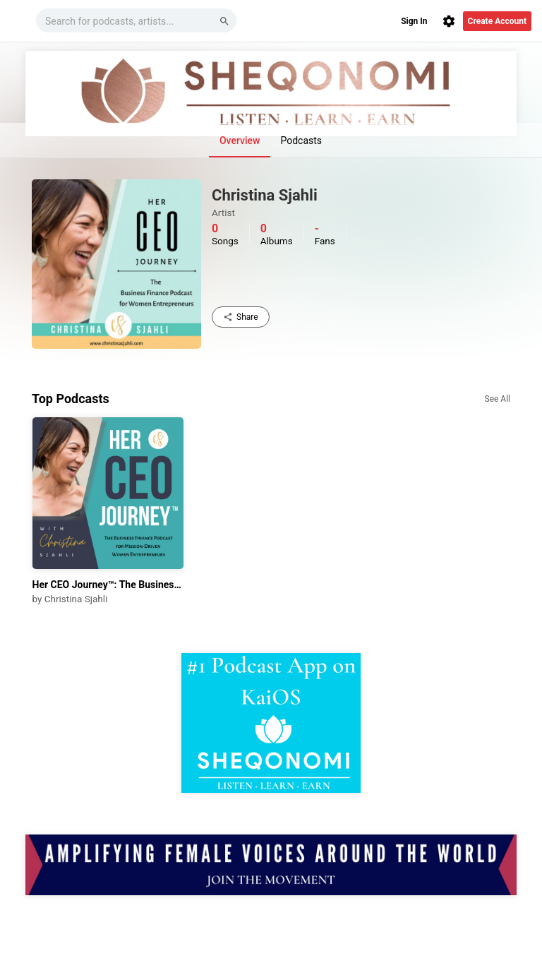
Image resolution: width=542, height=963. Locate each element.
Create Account (497, 21)
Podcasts (301, 140)
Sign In (414, 21)
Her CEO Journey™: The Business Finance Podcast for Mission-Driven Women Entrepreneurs (108, 584)
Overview (239, 140)
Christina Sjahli (75, 598)
